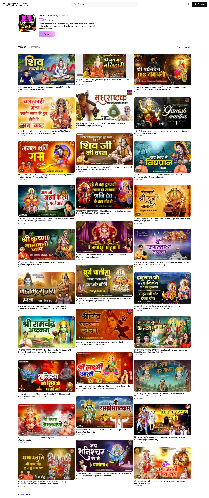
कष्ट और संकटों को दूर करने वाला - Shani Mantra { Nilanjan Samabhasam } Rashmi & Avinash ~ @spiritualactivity (104, 212)
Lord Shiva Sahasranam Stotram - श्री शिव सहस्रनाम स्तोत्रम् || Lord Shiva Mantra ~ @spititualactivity (102, 343)
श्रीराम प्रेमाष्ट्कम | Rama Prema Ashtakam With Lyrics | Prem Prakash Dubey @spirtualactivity (104, 431)
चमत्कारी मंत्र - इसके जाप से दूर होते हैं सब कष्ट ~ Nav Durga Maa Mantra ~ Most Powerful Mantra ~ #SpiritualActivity (44, 132)
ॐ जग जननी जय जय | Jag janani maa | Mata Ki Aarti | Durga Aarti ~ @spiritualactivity (161, 482)
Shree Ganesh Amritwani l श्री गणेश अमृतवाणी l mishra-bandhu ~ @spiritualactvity (44, 439)
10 (29, 495)
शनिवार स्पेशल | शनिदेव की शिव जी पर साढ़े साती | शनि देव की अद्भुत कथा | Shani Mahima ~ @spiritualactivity (44, 395)
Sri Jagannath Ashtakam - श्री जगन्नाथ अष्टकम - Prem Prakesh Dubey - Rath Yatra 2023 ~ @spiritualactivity (162, 263)
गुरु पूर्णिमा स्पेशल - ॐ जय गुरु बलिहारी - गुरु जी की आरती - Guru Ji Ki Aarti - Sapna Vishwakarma (103, 81)
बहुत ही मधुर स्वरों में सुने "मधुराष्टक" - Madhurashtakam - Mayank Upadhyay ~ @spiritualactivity (100, 124)
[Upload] (188, 4)
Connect (199, 4)
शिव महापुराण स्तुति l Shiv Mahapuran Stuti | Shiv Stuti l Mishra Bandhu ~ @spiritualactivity (159, 438)
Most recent (184, 47)
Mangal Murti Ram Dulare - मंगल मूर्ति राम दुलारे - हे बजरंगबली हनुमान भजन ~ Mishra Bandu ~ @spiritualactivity (46, 176)
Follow (46, 34)
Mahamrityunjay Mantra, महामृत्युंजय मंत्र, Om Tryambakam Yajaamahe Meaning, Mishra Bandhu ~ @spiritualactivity (42, 307)
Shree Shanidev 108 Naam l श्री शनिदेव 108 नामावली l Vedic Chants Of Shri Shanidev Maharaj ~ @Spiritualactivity (162, 88)
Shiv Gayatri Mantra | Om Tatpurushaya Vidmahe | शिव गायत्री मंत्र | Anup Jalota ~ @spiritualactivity (45, 88)
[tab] (22, 47)
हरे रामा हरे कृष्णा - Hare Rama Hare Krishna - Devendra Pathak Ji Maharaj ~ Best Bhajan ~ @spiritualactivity (160, 395)
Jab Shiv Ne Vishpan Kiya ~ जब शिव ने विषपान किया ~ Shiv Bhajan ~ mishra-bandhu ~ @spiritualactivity (161, 176)
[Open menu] (4, 4)
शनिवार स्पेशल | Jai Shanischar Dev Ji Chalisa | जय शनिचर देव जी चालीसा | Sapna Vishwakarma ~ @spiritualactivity (104, 475)
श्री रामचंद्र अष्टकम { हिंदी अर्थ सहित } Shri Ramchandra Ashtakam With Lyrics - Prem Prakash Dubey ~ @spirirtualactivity (45, 351)
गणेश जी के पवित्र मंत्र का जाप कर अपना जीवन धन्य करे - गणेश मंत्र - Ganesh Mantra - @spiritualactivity (161, 132)
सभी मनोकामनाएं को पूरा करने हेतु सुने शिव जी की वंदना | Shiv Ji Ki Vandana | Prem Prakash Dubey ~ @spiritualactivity (104, 168)
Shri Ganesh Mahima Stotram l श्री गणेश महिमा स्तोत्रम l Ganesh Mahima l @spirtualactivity (101, 256)
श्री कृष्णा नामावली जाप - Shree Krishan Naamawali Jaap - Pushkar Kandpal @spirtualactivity (44, 263)
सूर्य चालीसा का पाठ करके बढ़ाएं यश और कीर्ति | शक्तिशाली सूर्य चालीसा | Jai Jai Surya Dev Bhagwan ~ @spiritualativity (103, 300)
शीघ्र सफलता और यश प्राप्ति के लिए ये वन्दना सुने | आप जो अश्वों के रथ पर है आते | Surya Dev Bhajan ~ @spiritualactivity (46, 220)
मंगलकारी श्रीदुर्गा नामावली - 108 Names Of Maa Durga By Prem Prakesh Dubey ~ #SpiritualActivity (162, 220)
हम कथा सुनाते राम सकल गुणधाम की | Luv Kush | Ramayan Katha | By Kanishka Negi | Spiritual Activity (160, 351)
